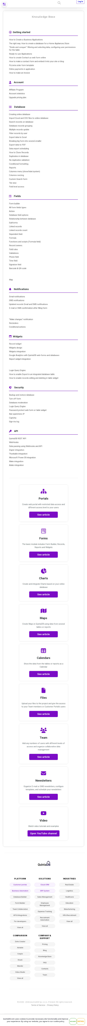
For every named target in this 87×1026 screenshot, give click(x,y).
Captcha (12, 418)
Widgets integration (17, 351)
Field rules (13, 249)
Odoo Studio (20, 972)
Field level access (16, 187)
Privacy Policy (53, 1005)
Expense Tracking (45, 911)
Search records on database (21, 122)
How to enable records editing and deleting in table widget (33, 378)
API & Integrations (20, 915)
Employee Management (45, 904)
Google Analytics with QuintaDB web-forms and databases (34, 355)
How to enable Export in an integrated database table (32, 374)
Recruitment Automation (44, 919)
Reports (12, 168)
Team (45, 975)
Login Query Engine (17, 370)
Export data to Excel (18, 137)
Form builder (14, 203)
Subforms (13, 223)
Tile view (12, 183)
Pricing (45, 944)
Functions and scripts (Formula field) (25, 242)
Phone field (14, 257)
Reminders (13, 323)
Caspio (20, 954)
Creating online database (19, 114)
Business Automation (20, 891)
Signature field (15, 264)
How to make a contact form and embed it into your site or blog (36, 61)
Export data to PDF (17, 145)
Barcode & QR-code (17, 268)
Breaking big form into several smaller (25, 141)
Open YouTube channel (43, 833)
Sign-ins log (14, 421)
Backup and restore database (21, 395)
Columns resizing (16, 175)
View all (20, 927)
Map (11, 280)
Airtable (20, 948)
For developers (20, 921)
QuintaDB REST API (17, 438)
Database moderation (18, 402)
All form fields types (17, 207)
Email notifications (17, 296)
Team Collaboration (20, 909)
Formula (12, 238)
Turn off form (15, 399)
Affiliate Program (16, 90)
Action (12, 211)
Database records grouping (20, 126)
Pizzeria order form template (21, 65)
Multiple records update (19, 129)
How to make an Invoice (19, 73)
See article (43, 514)
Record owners (15, 245)
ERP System (44, 891)
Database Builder (20, 897)
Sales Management (44, 897)
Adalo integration (16, 465)
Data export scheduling (19, 148)
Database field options (18, 215)
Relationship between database (22, 219)
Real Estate (69, 885)
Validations (14, 253)
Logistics (69, 891)
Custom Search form (18, 179)
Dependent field (15, 234)
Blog (45, 950)
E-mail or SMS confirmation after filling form (28, 308)
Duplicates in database (18, 156)
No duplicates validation (19, 160)
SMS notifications (16, 300)
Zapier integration (16, 450)
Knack (20, 960)
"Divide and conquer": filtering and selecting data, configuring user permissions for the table (42, 48)
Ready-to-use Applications (20, 54)
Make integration (16, 461)
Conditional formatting (18, 164)
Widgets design (15, 348)
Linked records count (18, 230)
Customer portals (20, 885)
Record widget (15, 344)
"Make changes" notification (21, 319)
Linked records (15, 226)
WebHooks (14, 442)
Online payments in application (22, 69)
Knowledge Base (44, 956)
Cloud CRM (45, 885)
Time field (13, 261)
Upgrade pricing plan (17, 97)
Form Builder (20, 903)
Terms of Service (38, 1005)
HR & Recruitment (69, 915)
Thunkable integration (18, 454)
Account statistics (17, 93)
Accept (73, 1021)
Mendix (20, 966)
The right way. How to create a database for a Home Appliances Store (39, 43)
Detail (81, 1021)
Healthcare (69, 897)
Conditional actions (17, 327)
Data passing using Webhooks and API (25, 446)
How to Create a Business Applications (26, 40)
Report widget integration (20, 359)
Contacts (44, 969)
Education (69, 903)
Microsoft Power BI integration (22, 457)
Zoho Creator (20, 941)
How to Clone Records (19, 152)
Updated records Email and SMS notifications (28, 304)
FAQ (44, 963)
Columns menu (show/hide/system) (24, 171)
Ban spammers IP (17, 414)
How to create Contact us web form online (27, 57)
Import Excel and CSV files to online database (28, 118)
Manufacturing (69, 909)
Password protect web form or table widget (27, 410)
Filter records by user (18, 133)
